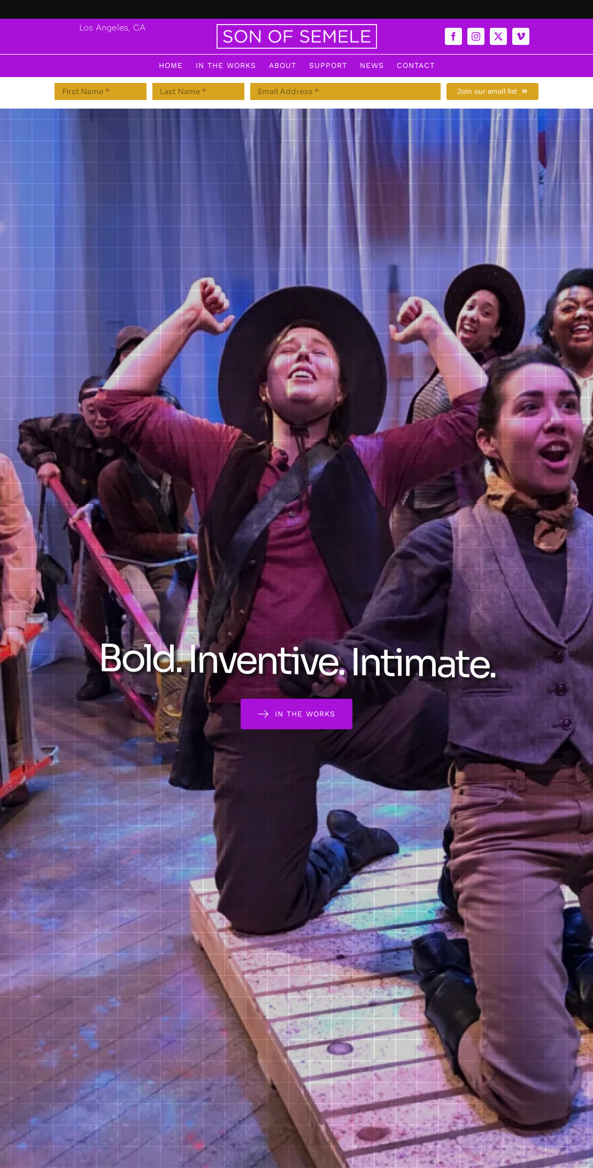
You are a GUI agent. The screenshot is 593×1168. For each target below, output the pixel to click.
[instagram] (475, 36)
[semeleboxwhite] (297, 28)
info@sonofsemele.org (99, 41)
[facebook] (453, 36)
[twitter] (498, 36)
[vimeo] (520, 36)
